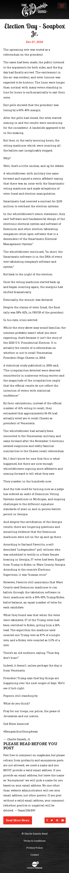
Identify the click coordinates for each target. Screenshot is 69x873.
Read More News (17, 820)
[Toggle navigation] (61, 6)
